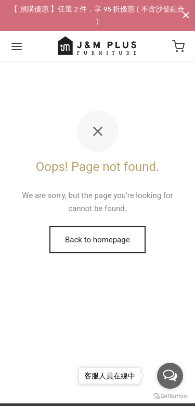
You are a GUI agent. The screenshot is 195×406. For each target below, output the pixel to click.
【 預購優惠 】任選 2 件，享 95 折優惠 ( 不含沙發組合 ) (97, 15)
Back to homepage (97, 239)
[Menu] (16, 46)
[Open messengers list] (170, 376)
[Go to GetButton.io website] (170, 395)
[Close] (186, 15)
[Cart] (178, 46)
